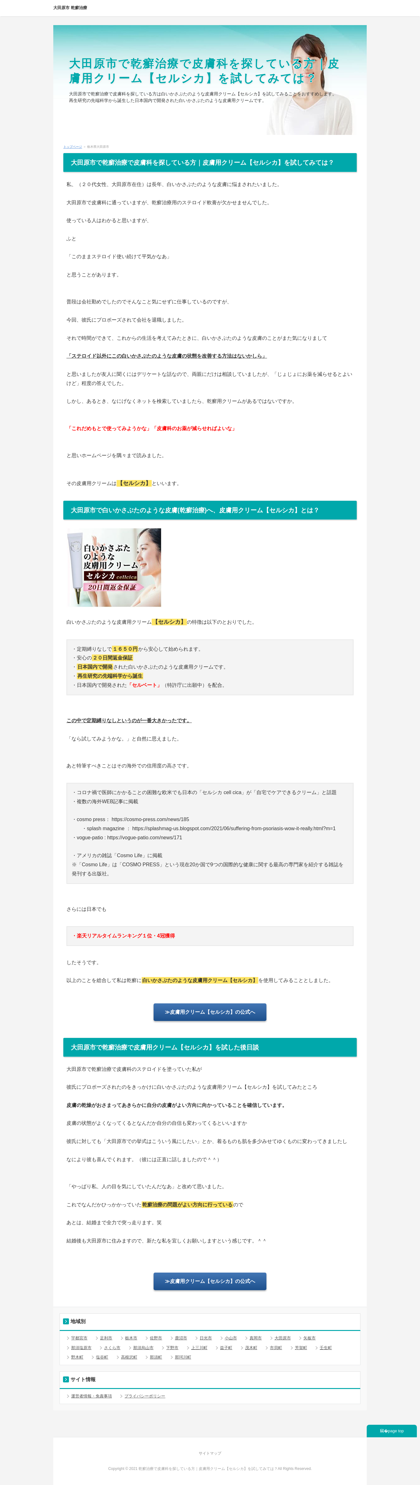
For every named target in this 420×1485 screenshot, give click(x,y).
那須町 (156, 1357)
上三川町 (199, 1347)
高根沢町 (129, 1357)
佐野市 (156, 1338)
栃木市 (131, 1338)
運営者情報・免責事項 (91, 1396)
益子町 (226, 1347)
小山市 (231, 1338)
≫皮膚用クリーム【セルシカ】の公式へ (210, 1012)
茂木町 (251, 1347)
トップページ (72, 146)
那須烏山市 (143, 1347)
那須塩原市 (81, 1347)
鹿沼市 (181, 1338)
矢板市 (309, 1338)
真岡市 (255, 1338)
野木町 (77, 1357)
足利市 (106, 1338)
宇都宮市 (79, 1338)
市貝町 (276, 1347)
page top (396, 1431)
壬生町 (326, 1347)
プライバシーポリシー (144, 1396)
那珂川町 (183, 1357)
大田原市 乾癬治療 (70, 7)
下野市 (172, 1347)
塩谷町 (102, 1357)
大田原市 (283, 1338)
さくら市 (112, 1347)
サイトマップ (210, 1453)
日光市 (206, 1338)
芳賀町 (301, 1347)
